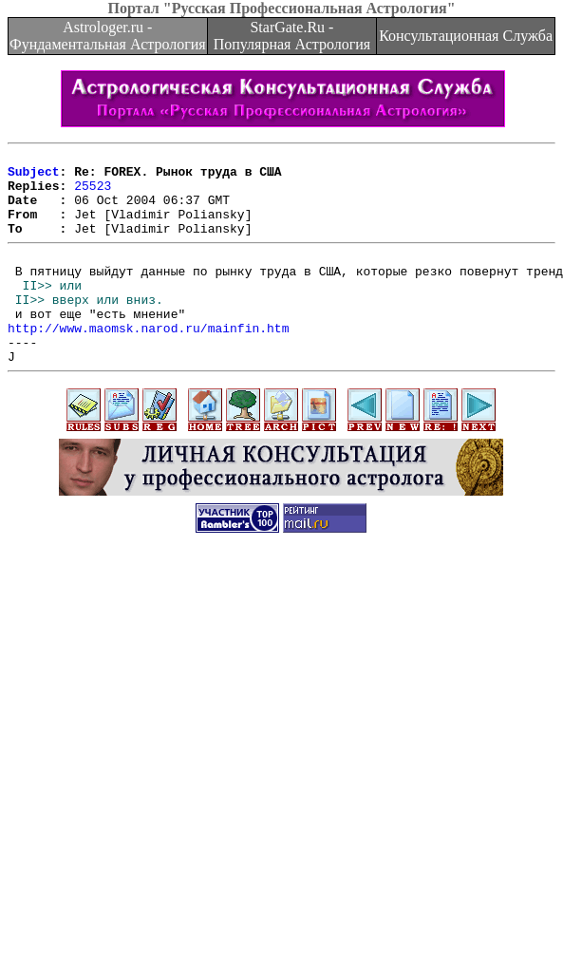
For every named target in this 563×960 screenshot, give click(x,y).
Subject (34, 176)
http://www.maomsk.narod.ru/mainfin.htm (148, 361)
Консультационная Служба (466, 36)
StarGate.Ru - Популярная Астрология (292, 35)
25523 (92, 193)
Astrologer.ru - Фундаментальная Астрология (107, 35)
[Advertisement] (178, 764)
